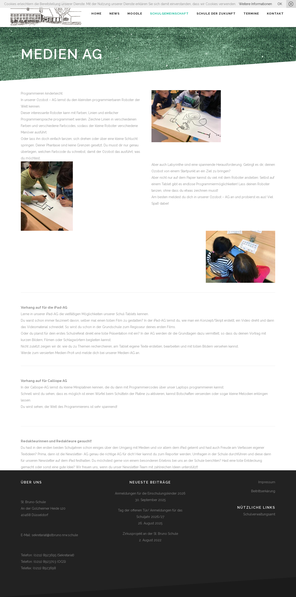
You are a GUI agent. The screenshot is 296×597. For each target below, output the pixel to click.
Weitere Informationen (255, 4)
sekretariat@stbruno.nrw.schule (55, 535)
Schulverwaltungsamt (259, 514)
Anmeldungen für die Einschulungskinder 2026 (150, 493)
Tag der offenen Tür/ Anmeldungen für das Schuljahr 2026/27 (150, 513)
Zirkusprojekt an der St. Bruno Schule (150, 533)
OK (280, 4)
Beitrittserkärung (263, 491)
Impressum (266, 482)
